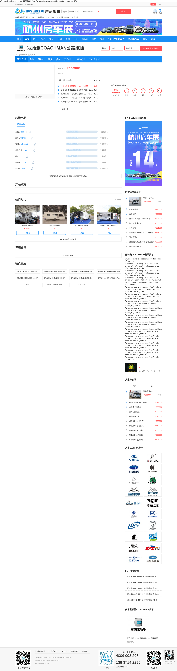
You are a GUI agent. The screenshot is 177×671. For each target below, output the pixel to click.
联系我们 (54, 651)
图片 (35, 39)
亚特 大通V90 (148, 198)
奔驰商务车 (133, 39)
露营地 (85, 39)
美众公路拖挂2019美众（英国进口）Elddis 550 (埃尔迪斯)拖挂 (84, 90)
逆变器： (18, 169)
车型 (27, 39)
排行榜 (155, 11)
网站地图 (74, 651)
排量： (17, 156)
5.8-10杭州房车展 (116, 39)
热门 (134, 386)
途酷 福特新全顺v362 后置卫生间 (141, 242)
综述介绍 (21, 59)
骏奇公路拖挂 (27, 225)
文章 (51, 39)
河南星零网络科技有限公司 (50, 660)
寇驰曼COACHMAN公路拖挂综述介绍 (28, 271)
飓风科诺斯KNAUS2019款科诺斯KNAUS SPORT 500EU (82, 102)
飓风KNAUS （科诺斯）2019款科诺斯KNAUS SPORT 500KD (84, 98)
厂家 (76, 39)
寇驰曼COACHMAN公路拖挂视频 (109, 271)
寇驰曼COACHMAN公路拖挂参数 (54, 271)
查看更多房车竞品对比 (68, 239)
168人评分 (116, 95)
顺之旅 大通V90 (135, 223)
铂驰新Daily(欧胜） (136, 430)
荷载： (17, 132)
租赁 (94, 39)
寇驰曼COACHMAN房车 (46, 17)
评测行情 (81, 59)
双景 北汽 (133, 214)
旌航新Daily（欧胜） (137, 421)
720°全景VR (95, 59)
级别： (17, 144)
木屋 (153, 39)
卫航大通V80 (134, 237)
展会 (102, 39)
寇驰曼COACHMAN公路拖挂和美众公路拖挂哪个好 (144, 582)
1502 (26, 150)
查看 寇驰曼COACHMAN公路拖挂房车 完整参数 (68, 176)
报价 (58, 59)
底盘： (17, 138)
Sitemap (64, 651)
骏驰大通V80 (148, 391)
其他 (22, 132)
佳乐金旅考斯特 (135, 407)
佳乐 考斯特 (133, 209)
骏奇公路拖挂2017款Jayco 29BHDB (74, 86)
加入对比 (64, 109)
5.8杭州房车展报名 (151, 48)
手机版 (84, 651)
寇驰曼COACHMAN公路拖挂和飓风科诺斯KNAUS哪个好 (144, 600)
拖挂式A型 (24, 144)
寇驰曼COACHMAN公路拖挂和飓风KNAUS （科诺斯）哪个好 (144, 594)
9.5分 (96, 86)
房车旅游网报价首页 (21, 17)
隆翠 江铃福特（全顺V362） (140, 219)
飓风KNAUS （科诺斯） (109, 225)
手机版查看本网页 (23, 668)
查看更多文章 (68, 255)
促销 (67, 39)
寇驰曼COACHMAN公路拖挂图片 (82, 271)
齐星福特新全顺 (135, 247)
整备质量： (19, 150)
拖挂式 (23, 138)
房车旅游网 (19, 4)
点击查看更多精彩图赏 (34, 97)
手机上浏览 (82, 285)
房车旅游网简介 (41, 651)
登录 (153, 4)
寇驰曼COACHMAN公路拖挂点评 (27, 278)
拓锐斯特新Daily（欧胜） (138, 402)
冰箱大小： (19, 162)
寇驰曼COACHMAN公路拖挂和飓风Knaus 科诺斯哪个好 (144, 588)
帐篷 (145, 39)
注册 (159, 4)
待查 (24, 169)
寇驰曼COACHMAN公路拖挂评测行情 (109, 278)
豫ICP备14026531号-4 (42, 663)
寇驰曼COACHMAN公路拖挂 (68, 17)
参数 (32, 59)
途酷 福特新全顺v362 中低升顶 (141, 233)
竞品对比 (68, 59)
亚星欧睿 (132, 228)
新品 (160, 11)
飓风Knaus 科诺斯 (82, 225)
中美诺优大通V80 (136, 416)
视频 (43, 39)
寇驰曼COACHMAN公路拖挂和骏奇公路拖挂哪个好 (144, 577)
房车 (32, 17)
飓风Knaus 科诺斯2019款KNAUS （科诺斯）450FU (80, 94)
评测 (59, 39)
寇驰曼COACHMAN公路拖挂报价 (54, 278)
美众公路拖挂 (54, 225)
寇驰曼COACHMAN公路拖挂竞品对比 (82, 278)
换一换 (118, 200)
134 (25, 162)
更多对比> (96, 80)
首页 (19, 39)
